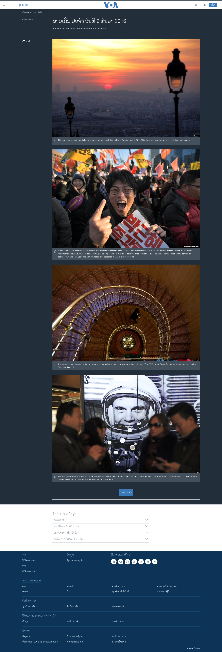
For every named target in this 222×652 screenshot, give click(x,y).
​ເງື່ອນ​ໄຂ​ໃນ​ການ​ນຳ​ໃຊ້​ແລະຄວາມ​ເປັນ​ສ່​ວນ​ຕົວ (40, 641)
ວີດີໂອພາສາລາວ (29, 560)
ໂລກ (69, 591)
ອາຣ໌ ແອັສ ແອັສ (73, 621)
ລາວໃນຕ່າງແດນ (118, 586)
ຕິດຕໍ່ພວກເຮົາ (72, 606)
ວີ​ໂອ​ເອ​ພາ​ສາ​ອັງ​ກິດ (75, 636)
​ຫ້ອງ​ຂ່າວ (26, 636)
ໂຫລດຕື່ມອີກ (126, 492)
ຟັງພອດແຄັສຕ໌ (118, 606)
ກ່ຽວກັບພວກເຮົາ (28, 606)
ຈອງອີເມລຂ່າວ (118, 621)
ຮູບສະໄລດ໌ (23, 5)
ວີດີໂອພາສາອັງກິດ (29, 571)
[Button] (26, 42)
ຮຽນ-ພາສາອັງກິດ (164, 591)
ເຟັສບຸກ (25, 621)
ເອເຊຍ (25, 591)
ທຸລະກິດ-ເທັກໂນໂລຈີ (120, 591)
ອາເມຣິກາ (71, 586)
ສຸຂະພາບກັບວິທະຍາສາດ (167, 586)
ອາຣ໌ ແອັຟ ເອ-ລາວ (119, 636)
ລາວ (24, 586)
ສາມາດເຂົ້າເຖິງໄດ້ (119, 641)
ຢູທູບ (24, 565)
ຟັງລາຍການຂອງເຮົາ (75, 560)
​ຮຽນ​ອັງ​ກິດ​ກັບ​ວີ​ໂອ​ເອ (75, 641)
